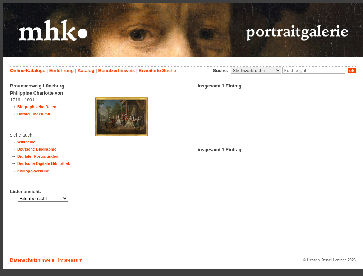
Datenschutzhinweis (32, 260)
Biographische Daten (36, 107)
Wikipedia (26, 142)
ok (352, 70)
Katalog (86, 70)
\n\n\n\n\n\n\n (256, 70)
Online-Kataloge (27, 70)
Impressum (70, 260)
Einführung (61, 70)
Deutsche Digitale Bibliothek (43, 163)
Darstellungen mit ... (36, 114)
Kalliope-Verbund (33, 171)
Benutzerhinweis (116, 70)
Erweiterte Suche (157, 70)
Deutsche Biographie (36, 149)
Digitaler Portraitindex (37, 156)
